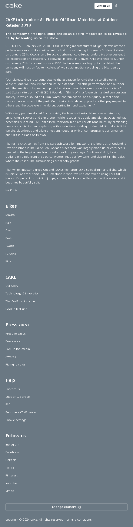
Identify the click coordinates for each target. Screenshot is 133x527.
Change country (67, 507)
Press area (13, 341)
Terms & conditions (78, 519)
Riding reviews (16, 364)
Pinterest (11, 475)
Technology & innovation (23, 293)
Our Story (12, 285)
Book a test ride (16, 309)
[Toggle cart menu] (117, 6)
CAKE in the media (18, 349)
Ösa (8, 230)
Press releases (16, 333)
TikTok (10, 467)
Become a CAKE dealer (21, 412)
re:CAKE (11, 253)
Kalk (8, 222)
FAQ (8, 404)
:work (10, 245)
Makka (10, 215)
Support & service (18, 396)
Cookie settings (16, 420)
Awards (11, 356)
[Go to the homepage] (14, 6)
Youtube (11, 483)
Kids (8, 261)
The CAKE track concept (21, 301)
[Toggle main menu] (124, 6)
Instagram (12, 444)
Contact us (103, 5)
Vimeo (10, 490)
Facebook (12, 452)
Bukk (9, 238)
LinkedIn (11, 459)
